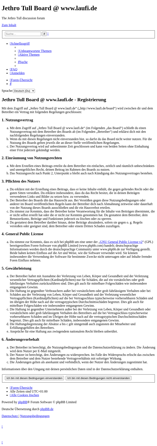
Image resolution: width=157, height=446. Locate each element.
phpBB (22, 402)
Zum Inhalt (9, 25)
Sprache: (7, 90)
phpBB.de (46, 409)
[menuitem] (35, 51)
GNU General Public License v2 (121, 242)
